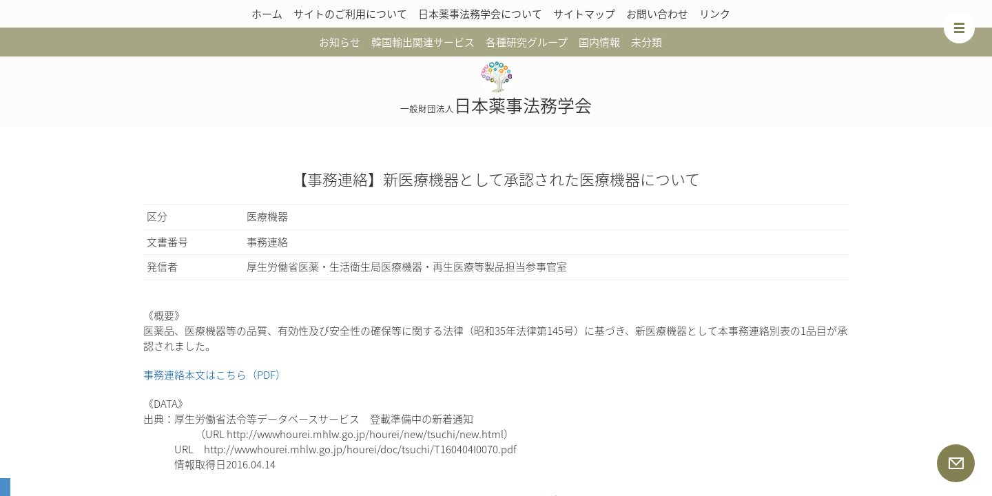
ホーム (266, 13)
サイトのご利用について (350, 13)
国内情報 (599, 42)
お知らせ (339, 42)
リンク (714, 13)
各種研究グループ (527, 42)
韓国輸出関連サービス (423, 42)
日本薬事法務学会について (480, 13)
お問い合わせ (657, 13)
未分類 (646, 42)
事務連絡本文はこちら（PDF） (214, 374)
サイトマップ (584, 13)
